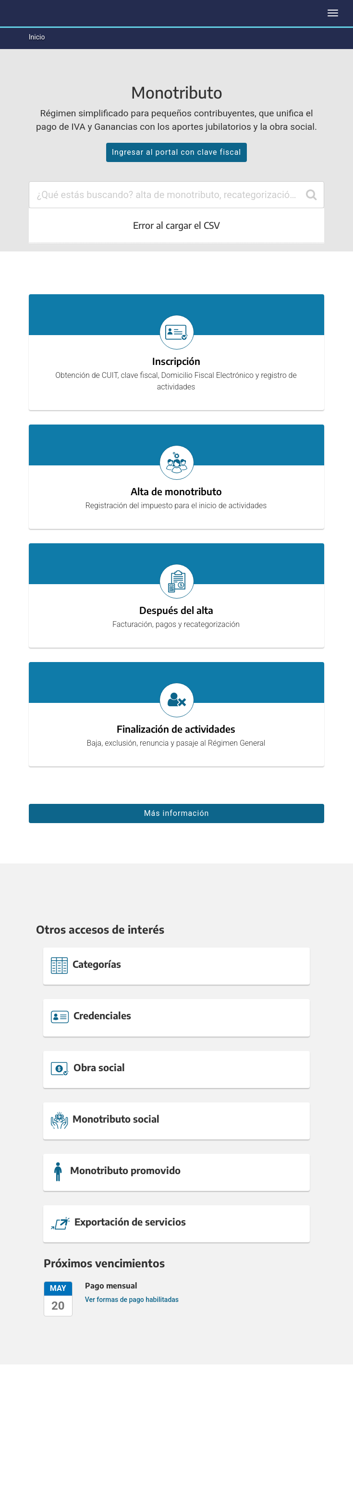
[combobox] (177, 194)
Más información (176, 813)
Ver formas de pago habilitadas (132, 1299)
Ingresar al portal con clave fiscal (177, 152)
